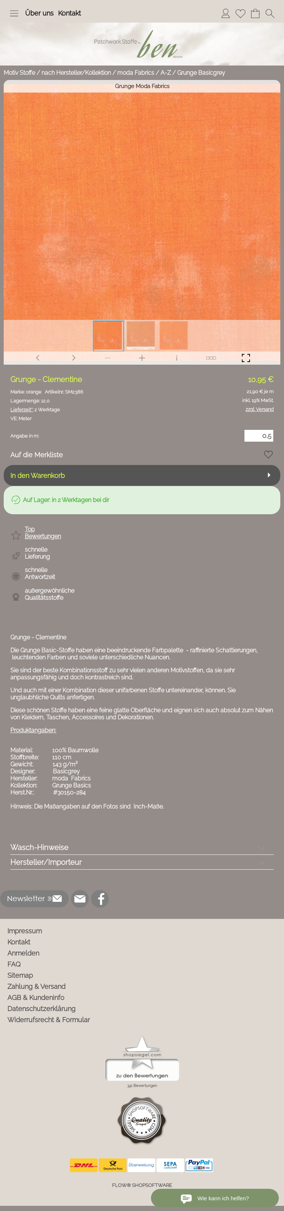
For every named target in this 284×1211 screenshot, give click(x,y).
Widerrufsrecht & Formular (48, 1020)
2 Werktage (35, 409)
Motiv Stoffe (19, 72)
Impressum (24, 931)
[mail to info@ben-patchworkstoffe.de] (80, 899)
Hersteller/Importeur (46, 862)
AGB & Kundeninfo (35, 997)
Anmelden (23, 953)
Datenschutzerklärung (41, 1009)
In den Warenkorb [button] (37, 475)
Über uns (39, 13)
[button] (14, 13)
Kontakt (69, 13)
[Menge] (259, 435)
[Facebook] (100, 899)
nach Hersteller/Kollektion (76, 72)
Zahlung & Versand (36, 986)
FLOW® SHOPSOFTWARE (142, 1185)
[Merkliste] (240, 13)
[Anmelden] (225, 13)
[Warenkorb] (255, 13)
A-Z (165, 72)
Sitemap (20, 975)
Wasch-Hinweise (39, 847)
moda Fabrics (135, 72)
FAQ (14, 964)
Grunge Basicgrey (201, 72)
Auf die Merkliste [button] (36, 455)
